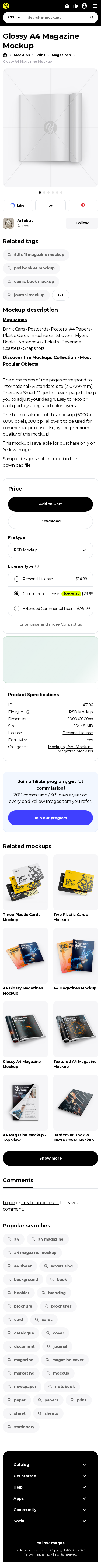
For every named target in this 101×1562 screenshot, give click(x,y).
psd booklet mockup (31, 268)
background (22, 1279)
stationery (20, 1426)
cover (55, 1333)
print (78, 1400)
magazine (20, 1359)
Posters (58, 329)
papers (47, 1400)
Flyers (81, 335)
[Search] (92, 17)
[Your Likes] (75, 6)
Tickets (51, 341)
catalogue (20, 1333)
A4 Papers (79, 329)
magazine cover (64, 1359)
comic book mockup (30, 281)
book (58, 1279)
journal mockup (25, 294)
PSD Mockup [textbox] (26, 550)
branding (53, 1292)
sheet (16, 1413)
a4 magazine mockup (32, 1252)
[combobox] (61, 17)
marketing (20, 1373)
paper (16, 1400)
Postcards (38, 329)
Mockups (56, 746)
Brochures (42, 335)
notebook (61, 1386)
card (15, 1319)
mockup (57, 1373)
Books (9, 341)
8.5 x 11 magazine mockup (35, 254)
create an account (40, 1202)
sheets (47, 1413)
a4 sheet (19, 1266)
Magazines (15, 319)
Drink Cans (14, 329)
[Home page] (5, 55)
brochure (19, 1306)
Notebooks (29, 341)
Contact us (71, 624)
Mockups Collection (54, 357)
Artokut (25, 220)
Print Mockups (79, 746)
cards (43, 1319)
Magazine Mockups (75, 751)
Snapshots (33, 348)
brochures (57, 1306)
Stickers (64, 335)
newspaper (21, 1386)
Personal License (77, 732)
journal (57, 1346)
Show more (50, 1158)
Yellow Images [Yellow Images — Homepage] (51, 1543)
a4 (13, 1239)
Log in (9, 1202)
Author (23, 226)
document (21, 1346)
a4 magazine (47, 1239)
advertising (58, 1266)
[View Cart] (67, 6)
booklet (18, 1292)
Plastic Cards (16, 335)
